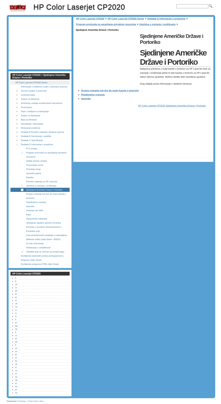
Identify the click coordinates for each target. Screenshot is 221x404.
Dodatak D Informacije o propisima (166, 18)
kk (16, 291)
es (16, 348)
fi (15, 345)
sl (16, 367)
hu (16, 386)
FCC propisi (31, 148)
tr (15, 319)
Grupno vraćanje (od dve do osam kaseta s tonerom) (110, 90)
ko (16, 361)
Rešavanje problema (30, 128)
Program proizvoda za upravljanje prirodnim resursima (106, 24)
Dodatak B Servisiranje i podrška (36, 136)
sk (16, 364)
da (16, 380)
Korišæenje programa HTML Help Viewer (40, 264)
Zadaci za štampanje (30, 115)
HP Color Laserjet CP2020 (18, 8)
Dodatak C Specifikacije (32, 140)
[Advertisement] (106, 58)
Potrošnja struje (33, 169)
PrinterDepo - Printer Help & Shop (30, 401)
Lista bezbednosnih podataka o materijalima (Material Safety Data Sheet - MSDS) (46, 237)
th (16, 294)
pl (16, 322)
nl (16, 358)
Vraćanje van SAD (34, 210)
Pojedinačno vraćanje (93, 94)
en (16, 393)
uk (16, 303)
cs (16, 370)
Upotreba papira (33, 173)
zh (16, 284)
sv (16, 351)
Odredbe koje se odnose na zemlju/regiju (45, 252)
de (16, 342)
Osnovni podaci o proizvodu (34, 91)
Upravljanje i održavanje (32, 124)
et (16, 383)
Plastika (29, 177)
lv (16, 316)
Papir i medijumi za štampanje (35, 111)
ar (16, 297)
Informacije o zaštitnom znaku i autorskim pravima (44, 87)
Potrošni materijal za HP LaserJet (41, 181)
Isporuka (86, 98)
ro (16, 287)
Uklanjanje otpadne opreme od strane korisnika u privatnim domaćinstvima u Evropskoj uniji (44, 227)
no (16, 307)
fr (15, 281)
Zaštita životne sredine (36, 161)
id (16, 338)
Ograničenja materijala (36, 219)
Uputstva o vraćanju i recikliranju (157, 24)
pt (16, 389)
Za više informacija (35, 243)
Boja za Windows (29, 120)
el (16, 300)
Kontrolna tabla (28, 95)
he (16, 329)
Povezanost (26, 107)
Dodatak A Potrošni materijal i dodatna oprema (42, 132)
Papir (28, 214)
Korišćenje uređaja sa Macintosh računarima (41, 103)
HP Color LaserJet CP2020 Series (126, 18)
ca (16, 377)
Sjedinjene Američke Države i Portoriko (44, 190)
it (15, 278)
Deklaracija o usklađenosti (38, 247)
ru (16, 335)
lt (15, 332)
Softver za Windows (30, 99)
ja (16, 354)
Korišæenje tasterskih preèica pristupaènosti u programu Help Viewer (42, 258)
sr (16, 310)
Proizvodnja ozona (34, 165)
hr (16, 373)
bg (16, 326)
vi (16, 313)
